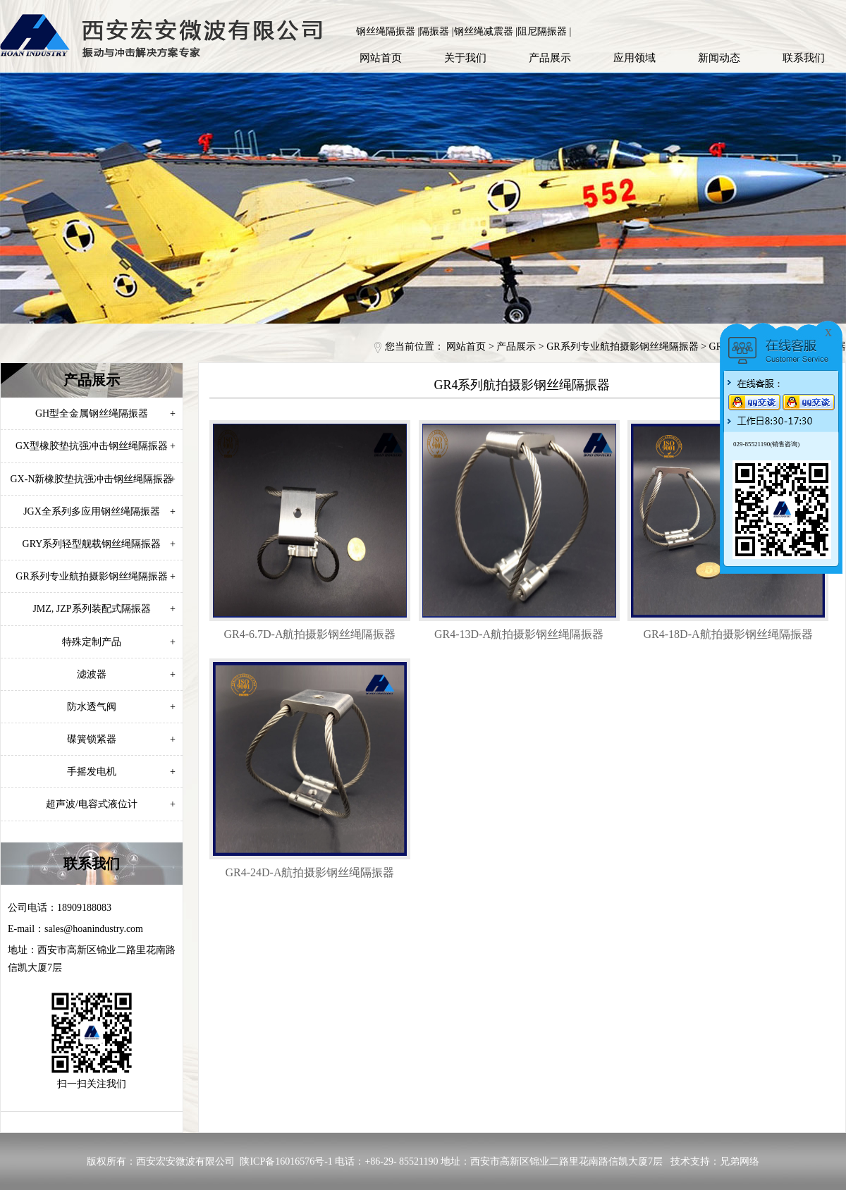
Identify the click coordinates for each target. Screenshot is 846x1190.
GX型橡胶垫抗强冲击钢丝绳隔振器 (96, 446)
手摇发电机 (121, 771)
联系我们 (804, 57)
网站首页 (381, 57)
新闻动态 (719, 57)
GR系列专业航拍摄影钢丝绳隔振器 (622, 346)
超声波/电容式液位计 (111, 804)
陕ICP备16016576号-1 (286, 1161)
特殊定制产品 (119, 642)
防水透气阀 (121, 707)
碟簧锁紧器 (121, 739)
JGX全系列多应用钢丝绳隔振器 (99, 511)
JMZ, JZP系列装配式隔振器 (104, 609)
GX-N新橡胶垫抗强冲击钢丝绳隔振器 (93, 479)
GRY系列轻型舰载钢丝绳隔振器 (99, 544)
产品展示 (550, 57)
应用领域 (634, 57)
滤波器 (126, 674)
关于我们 (465, 57)
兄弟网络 (739, 1161)
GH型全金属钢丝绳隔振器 (105, 413)
